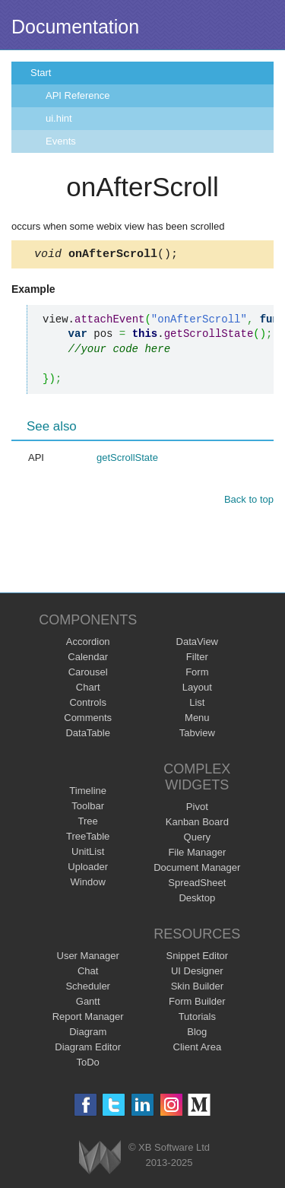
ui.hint (59, 118)
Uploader (88, 869)
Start (40, 72)
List (196, 704)
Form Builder (197, 1003)
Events (61, 141)
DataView (197, 644)
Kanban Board (197, 824)
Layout (197, 689)
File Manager (197, 854)
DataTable (87, 735)
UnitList (87, 853)
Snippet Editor (197, 958)
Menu (197, 720)
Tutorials (197, 1018)
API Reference (78, 95)
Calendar (88, 659)
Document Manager (197, 869)
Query (197, 839)
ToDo (88, 1064)
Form (196, 674)
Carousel (88, 674)
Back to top (249, 501)
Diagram (87, 1034)
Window (88, 884)
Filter (197, 659)
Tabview (197, 735)
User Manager (88, 958)
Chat (88, 973)
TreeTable (87, 838)
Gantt (88, 1003)
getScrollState (127, 459)
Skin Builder (197, 988)
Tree (88, 823)
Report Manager (88, 1018)
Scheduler (87, 988)
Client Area (197, 1049)
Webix (100, 1159)
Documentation (75, 26)
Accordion (88, 644)
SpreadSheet (197, 885)
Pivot (197, 809)
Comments (88, 720)
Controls (87, 704)
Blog (197, 1034)
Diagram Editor (88, 1049)
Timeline (87, 793)
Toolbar (87, 808)
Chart (88, 689)
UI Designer (197, 973)
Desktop (197, 900)
